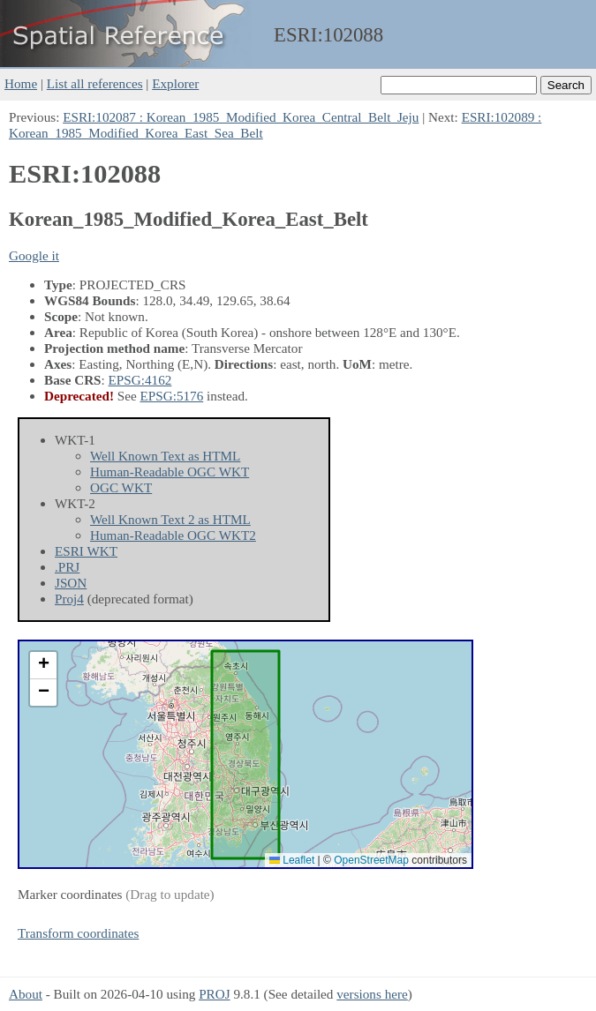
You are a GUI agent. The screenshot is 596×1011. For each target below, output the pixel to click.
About (25, 993)
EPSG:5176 (172, 395)
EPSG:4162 (140, 379)
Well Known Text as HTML (165, 455)
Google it (34, 255)
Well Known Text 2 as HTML (170, 519)
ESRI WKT (86, 550)
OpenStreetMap (371, 860)
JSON (71, 582)
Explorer (175, 83)
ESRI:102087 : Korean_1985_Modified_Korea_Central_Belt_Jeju (241, 116)
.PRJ (67, 566)
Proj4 (69, 598)
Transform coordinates (78, 932)
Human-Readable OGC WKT (169, 471)
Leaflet (291, 860)
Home (20, 83)
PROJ (214, 993)
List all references (95, 83)
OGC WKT (121, 487)
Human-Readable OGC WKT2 (173, 535)
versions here (372, 993)
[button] (43, 665)
